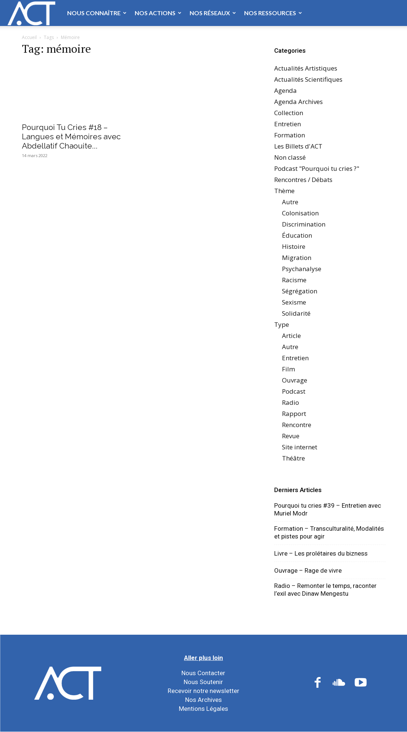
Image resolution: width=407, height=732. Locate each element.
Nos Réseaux (213, 12)
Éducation (297, 235)
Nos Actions (158, 12)
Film (288, 369)
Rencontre (296, 424)
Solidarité (296, 313)
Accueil (29, 37)
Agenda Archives (298, 101)
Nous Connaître (97, 12)
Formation (289, 135)
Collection (288, 112)
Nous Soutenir (203, 682)
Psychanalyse (301, 268)
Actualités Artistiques (305, 68)
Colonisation (300, 213)
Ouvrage (294, 380)
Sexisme (294, 302)
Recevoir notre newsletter (203, 690)
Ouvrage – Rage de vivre (308, 570)
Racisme (294, 280)
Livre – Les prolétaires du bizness (321, 553)
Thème (284, 190)
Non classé (290, 157)
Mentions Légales (203, 708)
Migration (296, 257)
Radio (290, 402)
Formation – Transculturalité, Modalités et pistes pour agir (329, 532)
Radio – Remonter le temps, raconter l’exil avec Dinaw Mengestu (325, 589)
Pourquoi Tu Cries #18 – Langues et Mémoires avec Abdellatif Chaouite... (71, 136)
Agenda (285, 90)
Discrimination (303, 224)
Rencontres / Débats (303, 179)
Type (281, 324)
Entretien (287, 124)
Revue (290, 436)
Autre (290, 202)
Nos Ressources (273, 12)
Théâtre (293, 458)
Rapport (294, 413)
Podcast (293, 391)
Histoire (293, 246)
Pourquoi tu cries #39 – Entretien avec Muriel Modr (327, 509)
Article (291, 335)
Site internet (299, 447)
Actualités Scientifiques (308, 79)
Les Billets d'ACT (298, 146)
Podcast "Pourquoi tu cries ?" (316, 168)
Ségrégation (299, 291)
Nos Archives (203, 699)
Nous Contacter (203, 673)
